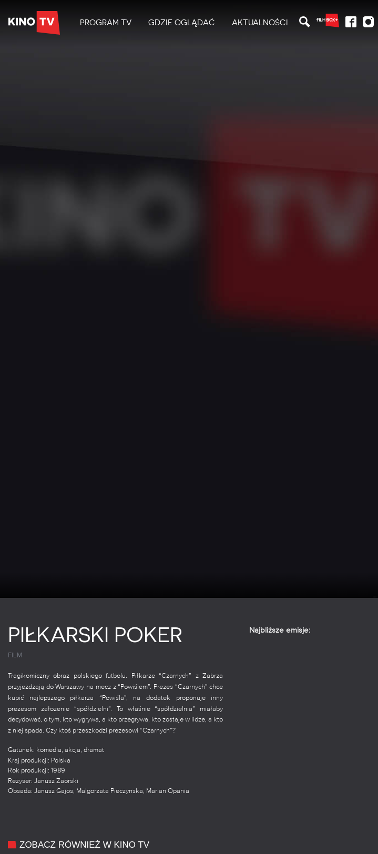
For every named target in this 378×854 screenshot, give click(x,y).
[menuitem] (105, 23)
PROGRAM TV (105, 22)
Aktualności (260, 22)
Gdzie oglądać (181, 22)
